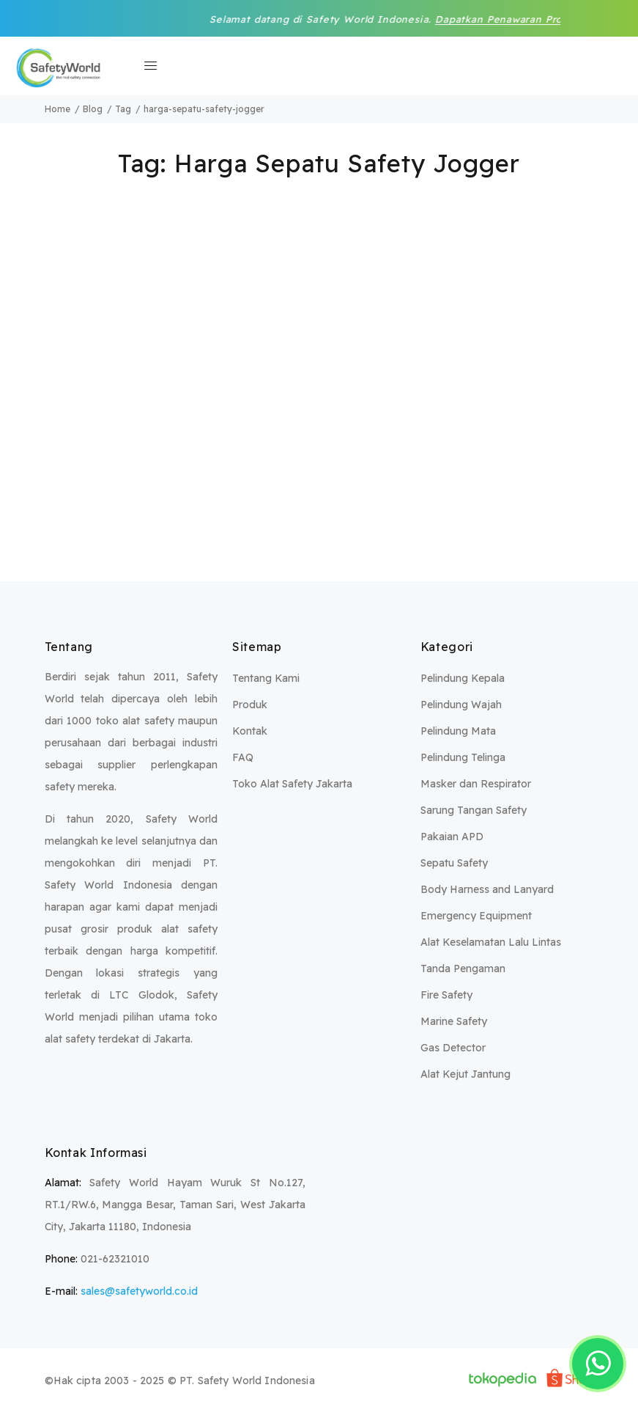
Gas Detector (453, 1047)
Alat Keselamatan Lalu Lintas (490, 942)
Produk (249, 704)
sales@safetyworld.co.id (139, 1291)
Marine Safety (453, 1021)
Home (57, 108)
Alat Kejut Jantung (465, 1074)
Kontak (249, 731)
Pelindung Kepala (462, 678)
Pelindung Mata (458, 731)
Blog (93, 108)
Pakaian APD (451, 836)
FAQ (242, 757)
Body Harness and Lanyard (487, 889)
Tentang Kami (266, 678)
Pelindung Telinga (462, 757)
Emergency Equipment (476, 915)
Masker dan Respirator (475, 783)
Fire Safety (446, 994)
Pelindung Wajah (461, 704)
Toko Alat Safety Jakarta (292, 783)
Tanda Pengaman (462, 968)
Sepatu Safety (454, 863)
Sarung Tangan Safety (473, 810)
